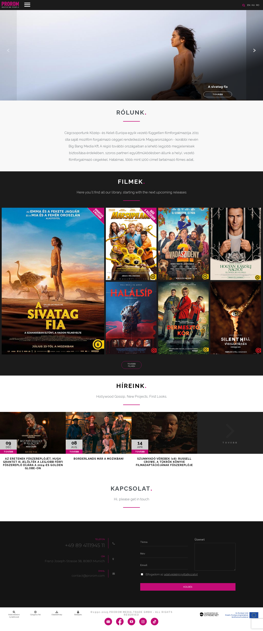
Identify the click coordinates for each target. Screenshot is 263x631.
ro (257, 5)
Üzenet (200, 539)
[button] (254, 50)
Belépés (78, 613)
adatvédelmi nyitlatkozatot (181, 574)
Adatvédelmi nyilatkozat (14, 614)
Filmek (131, 181)
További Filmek (131, 365)
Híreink (131, 385)
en (248, 5)
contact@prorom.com (88, 576)
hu (253, 5)
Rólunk (131, 112)
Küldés (187, 587)
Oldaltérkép (56, 613)
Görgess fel (35, 613)
